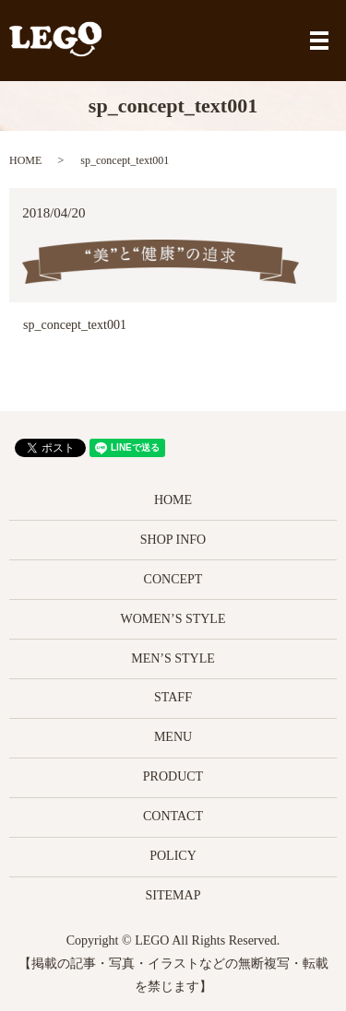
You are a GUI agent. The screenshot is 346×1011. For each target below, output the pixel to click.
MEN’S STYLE (173, 658)
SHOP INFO (173, 540)
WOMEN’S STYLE (173, 619)
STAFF (173, 697)
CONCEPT (173, 579)
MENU (173, 737)
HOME (25, 160)
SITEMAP (173, 895)
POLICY (173, 856)
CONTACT (173, 816)
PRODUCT (173, 776)
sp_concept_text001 (74, 325)
